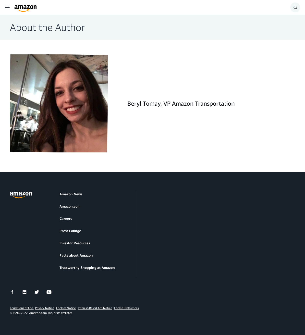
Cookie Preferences (126, 308)
